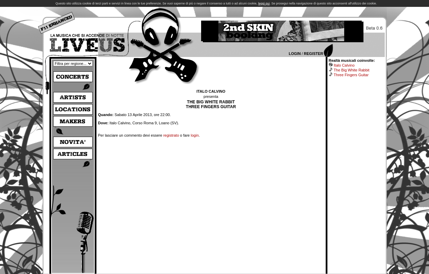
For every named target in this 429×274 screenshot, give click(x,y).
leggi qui (264, 3)
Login (295, 54)
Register (313, 54)
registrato (171, 135)
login (195, 135)
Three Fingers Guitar (351, 75)
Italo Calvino (344, 65)
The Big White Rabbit (351, 70)
